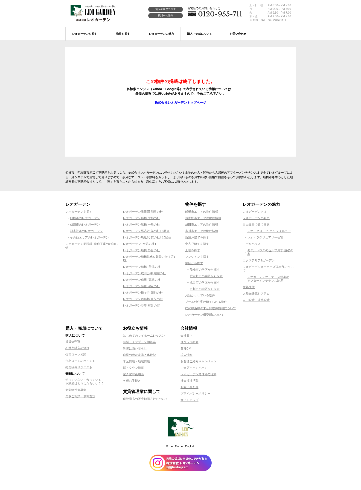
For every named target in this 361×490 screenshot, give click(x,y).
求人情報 (186, 355)
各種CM (185, 348)
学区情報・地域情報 (136, 361)
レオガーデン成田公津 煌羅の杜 (144, 273)
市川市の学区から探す (205, 289)
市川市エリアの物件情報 (201, 231)
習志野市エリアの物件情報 (203, 218)
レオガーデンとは (255, 211)
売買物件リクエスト (78, 367)
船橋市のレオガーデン (85, 218)
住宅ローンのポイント (80, 361)
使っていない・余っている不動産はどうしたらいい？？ (84, 381)
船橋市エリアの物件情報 (201, 211)
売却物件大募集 (75, 390)
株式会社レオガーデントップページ (180, 102)
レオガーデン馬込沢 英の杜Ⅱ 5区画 (146, 231)
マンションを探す (197, 256)
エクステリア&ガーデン (259, 260)
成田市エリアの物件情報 (201, 224)
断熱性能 (249, 287)
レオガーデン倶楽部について (204, 314)
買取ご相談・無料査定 (80, 396)
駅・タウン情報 (133, 368)
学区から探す (194, 263)
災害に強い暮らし (135, 348)
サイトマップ (189, 400)
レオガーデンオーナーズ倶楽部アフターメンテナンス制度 (268, 278)
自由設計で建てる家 (256, 224)
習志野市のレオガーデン (86, 231)
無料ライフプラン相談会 (139, 342)
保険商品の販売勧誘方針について (145, 399)
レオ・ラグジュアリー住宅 (265, 237)
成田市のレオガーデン (85, 224)
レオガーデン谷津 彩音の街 (141, 305)
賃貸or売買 (72, 341)
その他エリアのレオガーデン (89, 237)
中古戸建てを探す (197, 244)
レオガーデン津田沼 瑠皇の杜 (143, 211)
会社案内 (186, 335)
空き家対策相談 (133, 374)
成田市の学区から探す (205, 282)
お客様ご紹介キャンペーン (198, 361)
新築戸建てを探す (197, 237)
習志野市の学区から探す (206, 276)
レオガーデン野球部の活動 (198, 374)
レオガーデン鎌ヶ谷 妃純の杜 (143, 292)
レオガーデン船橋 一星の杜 (141, 224)
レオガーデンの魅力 (256, 218)
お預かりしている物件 (200, 295)
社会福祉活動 (189, 380)
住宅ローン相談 (75, 354)
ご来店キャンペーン (193, 368)
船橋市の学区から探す (205, 269)
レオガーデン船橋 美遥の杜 (141, 267)
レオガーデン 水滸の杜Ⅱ (139, 244)
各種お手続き (132, 380)
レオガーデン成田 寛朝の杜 (141, 279)
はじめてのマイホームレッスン (144, 335)
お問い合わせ (189, 387)
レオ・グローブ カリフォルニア (269, 231)
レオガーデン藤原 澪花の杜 (141, 286)
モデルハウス (252, 244)
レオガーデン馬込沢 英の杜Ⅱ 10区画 (147, 237)
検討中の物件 (165, 15)
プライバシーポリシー (195, 393)
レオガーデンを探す (78, 211)
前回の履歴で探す (165, 9)
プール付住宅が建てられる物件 (206, 302)
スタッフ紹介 (189, 342)
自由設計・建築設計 (256, 300)
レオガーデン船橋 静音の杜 (141, 250)
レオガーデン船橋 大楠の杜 (141, 218)
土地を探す (192, 250)
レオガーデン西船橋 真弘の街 (143, 299)
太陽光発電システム (256, 293)
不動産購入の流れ (77, 348)
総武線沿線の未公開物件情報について (210, 308)
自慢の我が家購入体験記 (139, 355)
